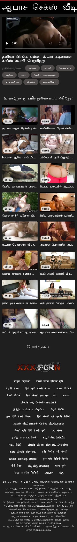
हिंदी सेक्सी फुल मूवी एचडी (41, 395)
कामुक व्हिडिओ (22, 381)
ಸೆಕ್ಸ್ (61, 472)
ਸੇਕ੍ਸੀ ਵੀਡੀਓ (57, 409)
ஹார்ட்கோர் (49, 81)
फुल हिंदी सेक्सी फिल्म (18, 416)
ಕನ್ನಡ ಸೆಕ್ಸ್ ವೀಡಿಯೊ (54, 437)
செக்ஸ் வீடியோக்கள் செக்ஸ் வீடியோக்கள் (38, 423)
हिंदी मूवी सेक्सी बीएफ (37, 388)
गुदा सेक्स (57, 430)
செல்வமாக (65, 68)
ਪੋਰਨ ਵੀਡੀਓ (15, 444)
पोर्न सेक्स (16, 465)
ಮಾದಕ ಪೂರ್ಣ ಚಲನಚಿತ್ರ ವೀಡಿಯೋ (48, 444)
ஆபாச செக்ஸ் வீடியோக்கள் (24, 526)
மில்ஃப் (31, 81)
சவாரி (48, 68)
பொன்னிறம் (12, 81)
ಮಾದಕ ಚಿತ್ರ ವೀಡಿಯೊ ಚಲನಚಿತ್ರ (38, 402)
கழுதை (32, 68)
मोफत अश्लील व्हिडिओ (26, 472)
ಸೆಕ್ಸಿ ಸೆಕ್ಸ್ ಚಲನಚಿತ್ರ (38, 465)
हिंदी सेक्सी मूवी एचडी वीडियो (54, 416)
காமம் (66, 395)
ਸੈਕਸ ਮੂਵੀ (60, 465)
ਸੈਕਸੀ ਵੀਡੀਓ (13, 395)
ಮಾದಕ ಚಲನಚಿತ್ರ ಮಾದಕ (23, 458)
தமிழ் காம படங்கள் (24, 437)
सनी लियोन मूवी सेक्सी (54, 451)
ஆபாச (49, 472)
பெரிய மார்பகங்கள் (45, 74)
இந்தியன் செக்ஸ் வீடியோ (29, 409)
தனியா (9, 74)
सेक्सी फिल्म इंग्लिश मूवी (49, 381)
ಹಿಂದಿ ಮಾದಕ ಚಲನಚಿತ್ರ (23, 451)
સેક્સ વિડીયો (63, 388)
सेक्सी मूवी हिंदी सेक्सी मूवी (30, 430)
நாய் (23, 74)
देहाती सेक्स (12, 388)
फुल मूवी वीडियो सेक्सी (55, 458)
